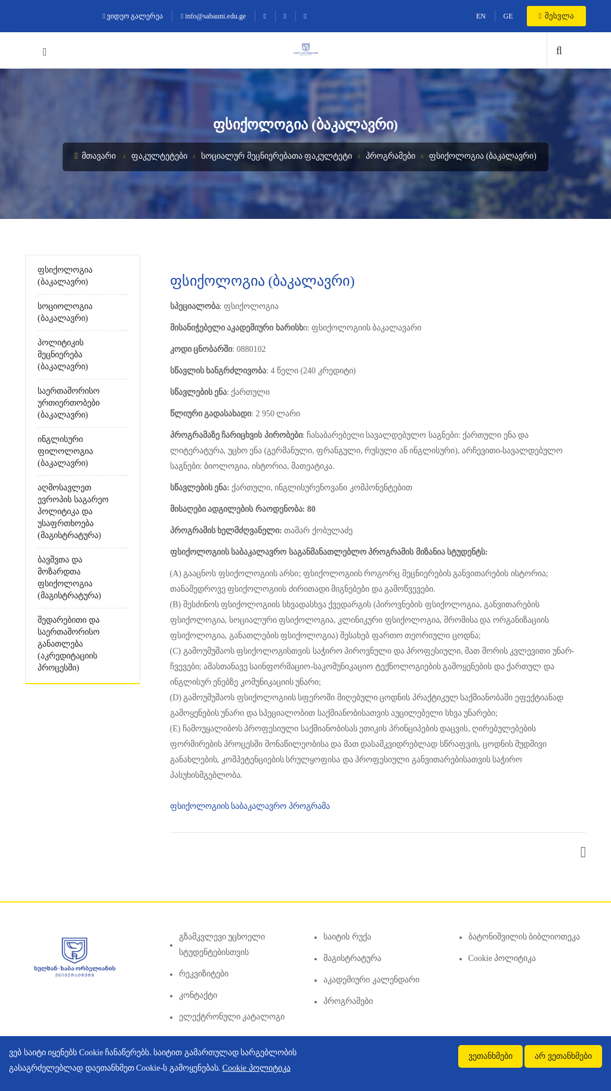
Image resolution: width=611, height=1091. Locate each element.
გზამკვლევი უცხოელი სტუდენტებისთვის (222, 944)
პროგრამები (390, 156)
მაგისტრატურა (352, 958)
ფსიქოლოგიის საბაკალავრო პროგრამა (250, 806)
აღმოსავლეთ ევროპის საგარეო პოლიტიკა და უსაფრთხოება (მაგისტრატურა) (73, 511)
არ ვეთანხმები (563, 1056)
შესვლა (556, 15)
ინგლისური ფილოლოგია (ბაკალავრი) (65, 451)
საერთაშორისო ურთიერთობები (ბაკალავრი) (69, 403)
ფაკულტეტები (159, 156)
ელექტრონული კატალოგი (232, 1016)
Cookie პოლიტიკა (502, 958)
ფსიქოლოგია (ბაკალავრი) (482, 156)
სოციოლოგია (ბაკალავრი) (65, 312)
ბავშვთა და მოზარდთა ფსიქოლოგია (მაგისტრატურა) (69, 577)
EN (481, 16)
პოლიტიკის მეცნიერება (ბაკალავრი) (63, 354)
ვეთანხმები (490, 1056)
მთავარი (95, 156)
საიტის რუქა (347, 936)
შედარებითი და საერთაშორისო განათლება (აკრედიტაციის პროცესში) (69, 644)
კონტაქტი (198, 995)
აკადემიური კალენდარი (371, 979)
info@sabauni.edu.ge (213, 16)
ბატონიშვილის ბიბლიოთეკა (524, 936)
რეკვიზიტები (204, 973)
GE (508, 16)
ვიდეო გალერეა (133, 16)
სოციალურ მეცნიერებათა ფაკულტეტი (276, 156)
